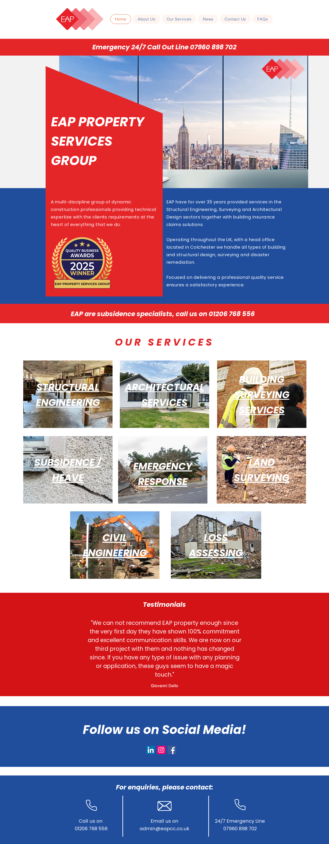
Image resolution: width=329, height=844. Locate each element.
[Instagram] (161, 750)
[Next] (304, 644)
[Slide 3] (168, 685)
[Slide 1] (161, 685)
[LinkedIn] (151, 750)
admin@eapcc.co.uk (164, 828)
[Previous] (24, 644)
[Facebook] (172, 750)
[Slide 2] (164, 685)
